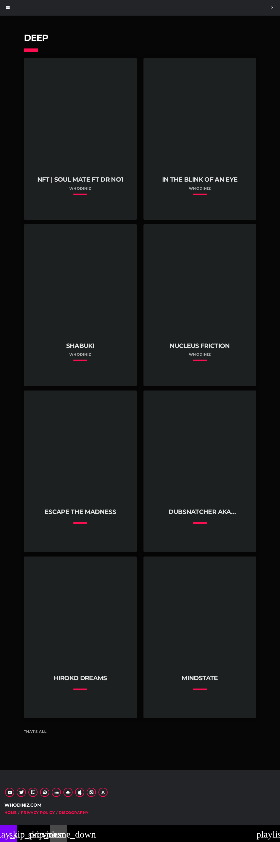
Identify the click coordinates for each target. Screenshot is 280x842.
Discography (73, 812)
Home (10, 812)
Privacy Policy (38, 812)
